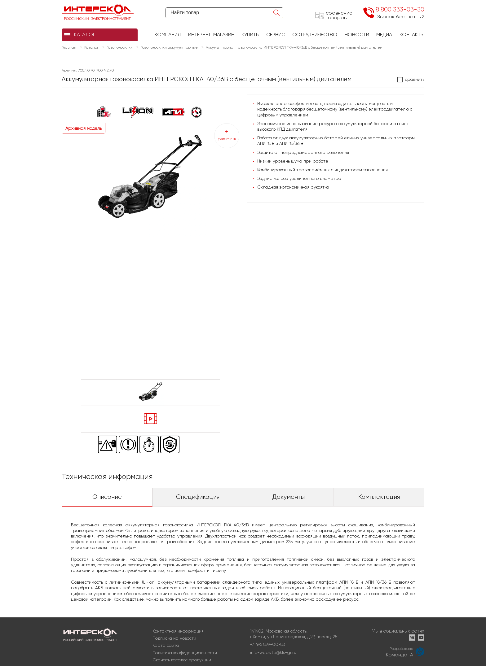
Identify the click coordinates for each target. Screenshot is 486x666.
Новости (357, 34)
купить (250, 34)
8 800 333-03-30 (400, 9)
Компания (168, 34)
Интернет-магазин (211, 34)
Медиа (384, 34)
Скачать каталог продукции (181, 659)
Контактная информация (178, 631)
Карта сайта (165, 645)
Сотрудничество (314, 34)
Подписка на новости (174, 638)
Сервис (275, 34)
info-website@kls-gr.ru (273, 652)
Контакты (412, 34)
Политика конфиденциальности (184, 652)
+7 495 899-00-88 (267, 644)
